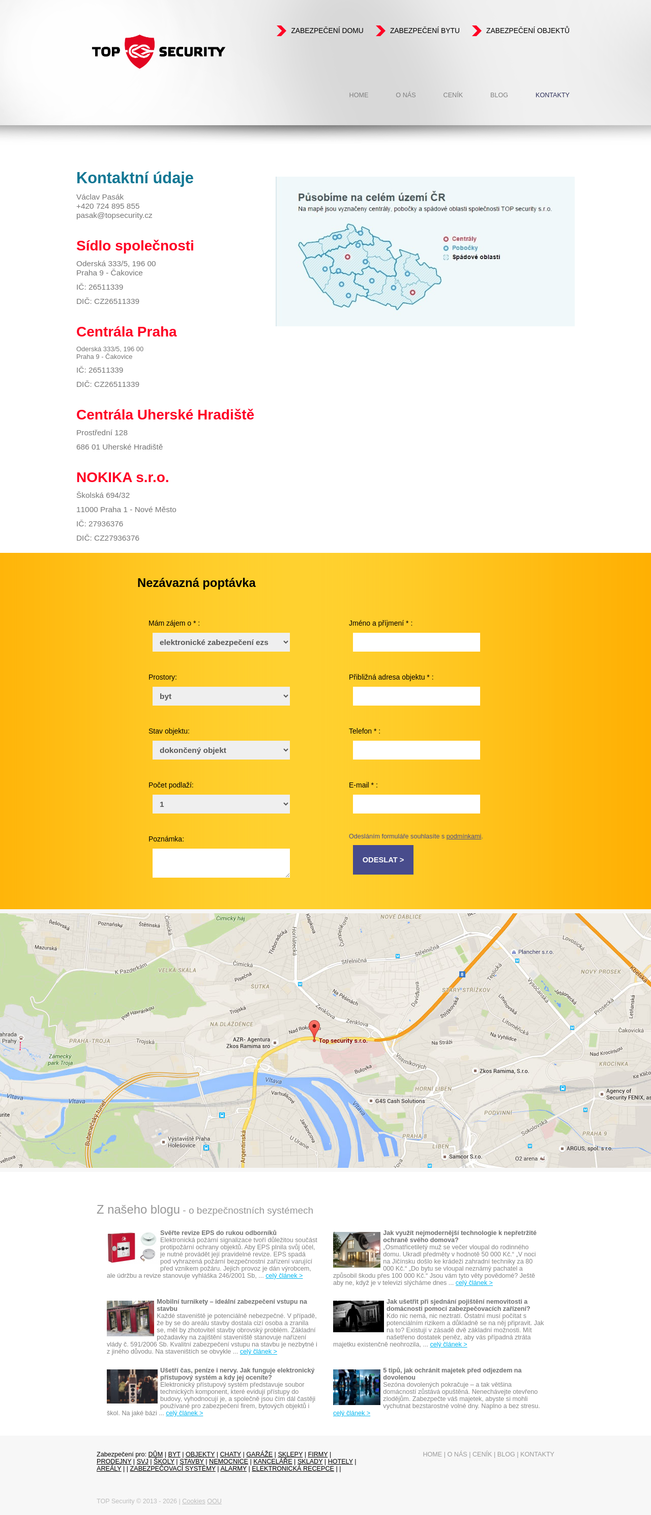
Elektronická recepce (293, 1468)
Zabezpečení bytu (425, 30)
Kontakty (553, 95)
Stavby (192, 1461)
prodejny (114, 1461)
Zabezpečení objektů (528, 30)
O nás (406, 95)
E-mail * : (363, 785)
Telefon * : (364, 731)
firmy (318, 1454)
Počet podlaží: (171, 785)
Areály (109, 1468)
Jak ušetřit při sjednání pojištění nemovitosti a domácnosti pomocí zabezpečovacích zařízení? (458, 1305)
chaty (230, 1454)
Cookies (193, 1501)
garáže (259, 1454)
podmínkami (464, 836)
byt (174, 1454)
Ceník (453, 95)
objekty (200, 1454)
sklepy (290, 1454)
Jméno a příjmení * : (380, 623)
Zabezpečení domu (327, 30)
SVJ (143, 1461)
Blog (499, 95)
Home (359, 95)
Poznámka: (166, 839)
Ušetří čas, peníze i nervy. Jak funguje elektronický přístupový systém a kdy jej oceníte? (237, 1374)
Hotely (340, 1461)
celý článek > (284, 1275)
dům (156, 1454)
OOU (214, 1501)
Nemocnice (228, 1461)
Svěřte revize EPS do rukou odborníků (218, 1233)
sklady (310, 1461)
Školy (164, 1461)
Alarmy (233, 1468)
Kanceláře (272, 1461)
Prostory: (163, 677)
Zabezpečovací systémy (173, 1468)
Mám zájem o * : (174, 623)
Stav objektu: (169, 731)
